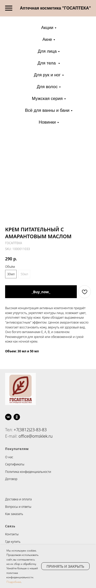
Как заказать (14, 514)
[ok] (17, 417)
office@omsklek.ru (35, 436)
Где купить (12, 541)
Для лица (47, 51)
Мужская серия (47, 98)
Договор (11, 479)
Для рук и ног (47, 74)
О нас (9, 457)
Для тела (47, 63)
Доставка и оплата (18, 499)
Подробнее (13, 582)
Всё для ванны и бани (47, 110)
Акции (47, 27)
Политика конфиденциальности (28, 472)
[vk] (8, 417)
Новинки (47, 122)
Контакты (11, 534)
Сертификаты (14, 464)
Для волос (47, 86)
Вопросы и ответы (18, 506)
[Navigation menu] (8, 8)
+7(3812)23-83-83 (30, 430)
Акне (47, 39)
